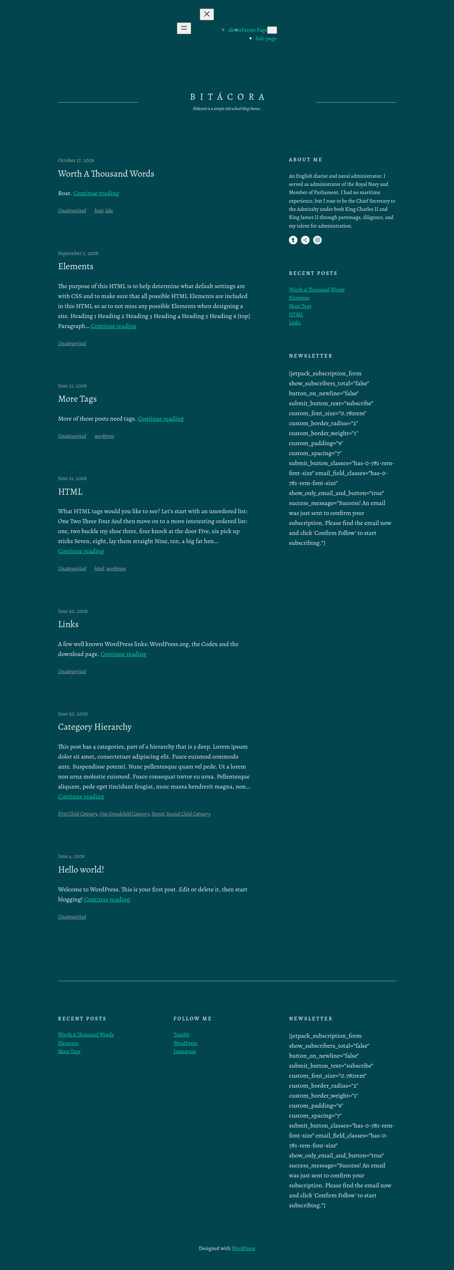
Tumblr (182, 1034)
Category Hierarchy (95, 727)
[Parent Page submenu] (272, 30)
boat (99, 210)
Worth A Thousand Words (106, 174)
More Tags (77, 399)
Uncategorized (72, 210)
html (99, 568)
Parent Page (254, 29)
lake (109, 210)
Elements (76, 266)
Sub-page (266, 38)
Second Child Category (188, 813)
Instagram (185, 1051)
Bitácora (229, 96)
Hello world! (81, 870)
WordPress (185, 1043)
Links (68, 624)
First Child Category (77, 813)
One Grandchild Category (124, 813)
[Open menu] (184, 28)
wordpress (104, 435)
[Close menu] (207, 14)
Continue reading (96, 193)
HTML (70, 492)
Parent (157, 813)
